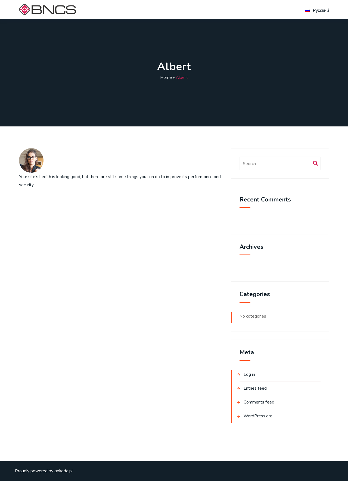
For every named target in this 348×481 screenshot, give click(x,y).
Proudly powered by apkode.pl (44, 470)
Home (166, 77)
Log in (249, 374)
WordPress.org (258, 415)
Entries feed (255, 388)
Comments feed (259, 402)
